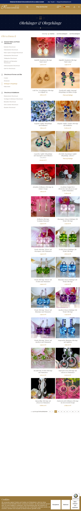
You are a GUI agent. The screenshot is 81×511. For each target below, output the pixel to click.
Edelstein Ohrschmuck (10, 47)
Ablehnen (65, 504)
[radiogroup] (64, 34)
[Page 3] (61, 411)
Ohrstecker (7, 81)
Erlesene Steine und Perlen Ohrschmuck (10, 42)
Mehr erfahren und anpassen (75, 504)
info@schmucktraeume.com (64, 2)
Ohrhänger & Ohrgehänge (10, 83)
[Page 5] (67, 411)
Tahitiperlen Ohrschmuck (10, 58)
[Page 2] (58, 411)
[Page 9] (73, 411)
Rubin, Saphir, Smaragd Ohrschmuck (13, 52)
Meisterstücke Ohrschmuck (11, 96)
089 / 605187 (51, 2)
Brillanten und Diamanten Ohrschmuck (10, 62)
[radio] (48, 33)
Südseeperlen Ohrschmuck (11, 55)
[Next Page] (75, 411)
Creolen (6, 78)
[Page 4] (64, 411)
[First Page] (50, 411)
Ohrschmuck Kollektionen (10, 92)
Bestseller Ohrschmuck (10, 101)
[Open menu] (79, 7)
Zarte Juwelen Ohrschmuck (11, 104)
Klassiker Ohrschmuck (9, 107)
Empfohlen (52, 33)
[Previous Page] (53, 411)
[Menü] (78, 494)
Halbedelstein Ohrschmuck (11, 49)
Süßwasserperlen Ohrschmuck (12, 65)
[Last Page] (78, 411)
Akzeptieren (55, 504)
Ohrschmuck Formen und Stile (11, 74)
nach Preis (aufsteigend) (62, 33)
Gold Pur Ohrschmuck (9, 68)
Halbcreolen (7, 86)
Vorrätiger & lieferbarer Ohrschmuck (13, 99)
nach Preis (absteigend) (74, 33)
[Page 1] (55, 411)
